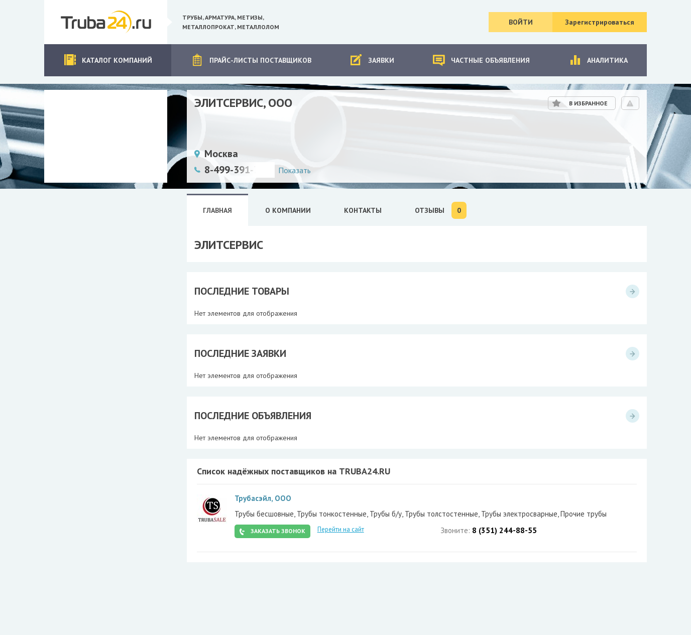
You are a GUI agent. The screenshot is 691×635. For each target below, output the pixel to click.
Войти (521, 22)
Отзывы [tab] (441, 210)
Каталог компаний (107, 60)
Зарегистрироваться (599, 22)
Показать (294, 170)
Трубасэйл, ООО (263, 498)
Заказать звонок (278, 531)
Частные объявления (481, 60)
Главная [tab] (217, 210)
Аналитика (598, 60)
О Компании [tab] (288, 210)
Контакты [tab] (363, 210)
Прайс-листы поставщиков (251, 60)
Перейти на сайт (340, 529)
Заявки (372, 60)
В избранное (588, 103)
